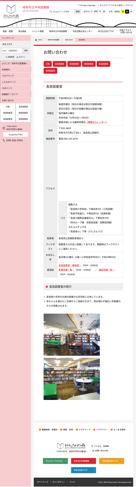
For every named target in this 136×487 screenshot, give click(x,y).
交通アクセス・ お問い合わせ (126, 31)
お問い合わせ (69, 40)
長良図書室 (59, 64)
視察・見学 (68, 430)
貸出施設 (22, 31)
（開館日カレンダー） (97, 122)
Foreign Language (87, 5)
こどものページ (9, 82)
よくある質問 (119, 430)
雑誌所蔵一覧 (105, 270)
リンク (72, 482)
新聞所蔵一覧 (65, 270)
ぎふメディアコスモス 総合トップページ (116, 5)
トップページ (8, 38)
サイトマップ (42, 482)
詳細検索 (11, 57)
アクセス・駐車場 (101, 446)
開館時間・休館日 (50, 430)
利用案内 (6, 69)
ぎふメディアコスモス (54, 461)
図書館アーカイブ (10, 94)
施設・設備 (8, 31)
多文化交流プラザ (106, 31)
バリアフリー (102, 430)
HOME (40, 40)
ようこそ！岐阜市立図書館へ (15, 63)
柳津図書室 (50, 71)
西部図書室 (88, 64)
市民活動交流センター (82, 31)
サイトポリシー (58, 482)
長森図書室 (103, 64)
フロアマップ (8, 75)
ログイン (22, 57)
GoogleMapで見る (16, 135)
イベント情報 (38, 31)
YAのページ (7, 88)
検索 (26, 51)
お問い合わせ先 (101, 451)
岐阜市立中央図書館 (36, 7)
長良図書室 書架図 (69, 265)
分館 (48, 64)
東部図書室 (74, 64)
